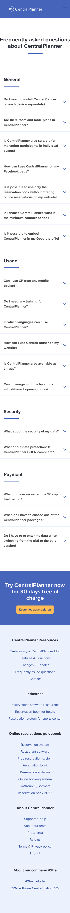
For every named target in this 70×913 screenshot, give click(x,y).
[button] (65, 9)
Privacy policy (41, 846)
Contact (35, 678)
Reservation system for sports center (35, 718)
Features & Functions (35, 658)
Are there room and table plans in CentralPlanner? (35, 122)
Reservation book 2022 (35, 792)
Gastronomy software (35, 786)
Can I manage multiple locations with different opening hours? (35, 387)
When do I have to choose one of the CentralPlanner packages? (35, 517)
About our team (35, 825)
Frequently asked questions (35, 671)
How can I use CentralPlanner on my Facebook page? (35, 169)
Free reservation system (35, 758)
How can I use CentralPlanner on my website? (35, 345)
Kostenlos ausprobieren (35, 609)
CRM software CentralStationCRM (35, 888)
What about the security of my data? (35, 431)
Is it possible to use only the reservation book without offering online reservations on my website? (35, 192)
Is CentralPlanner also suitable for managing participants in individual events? (35, 145)
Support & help (35, 818)
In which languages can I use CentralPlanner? (35, 325)
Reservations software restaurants (35, 704)
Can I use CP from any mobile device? (35, 283)
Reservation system (35, 744)
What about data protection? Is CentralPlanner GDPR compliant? (35, 450)
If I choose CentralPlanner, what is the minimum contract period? (35, 215)
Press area (35, 832)
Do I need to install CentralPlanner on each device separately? (35, 102)
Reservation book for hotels (35, 711)
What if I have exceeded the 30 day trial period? (35, 497)
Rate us (35, 839)
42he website (35, 881)
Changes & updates (35, 665)
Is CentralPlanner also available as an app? (35, 366)
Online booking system (35, 779)
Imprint (35, 853)
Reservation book (35, 765)
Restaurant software (35, 751)
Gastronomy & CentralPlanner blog (35, 651)
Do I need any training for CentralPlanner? (35, 304)
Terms (22, 846)
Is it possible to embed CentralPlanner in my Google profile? (35, 236)
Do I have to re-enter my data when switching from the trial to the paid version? (35, 540)
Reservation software (35, 772)
